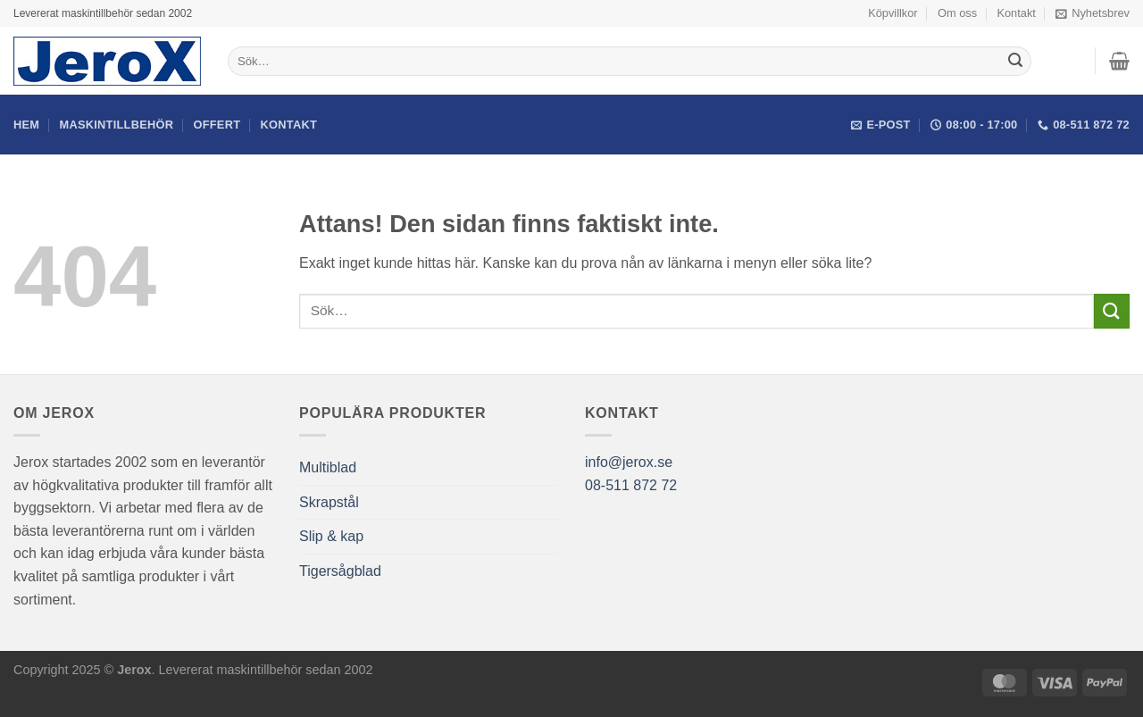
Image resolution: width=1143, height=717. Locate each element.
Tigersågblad (340, 571)
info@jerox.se (628, 462)
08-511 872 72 (631, 485)
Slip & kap (331, 536)
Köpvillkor (892, 13)
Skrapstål (329, 502)
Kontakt (1016, 13)
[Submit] (1015, 61)
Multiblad (327, 467)
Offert (217, 124)
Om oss (957, 13)
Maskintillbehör (117, 124)
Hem (26, 124)
